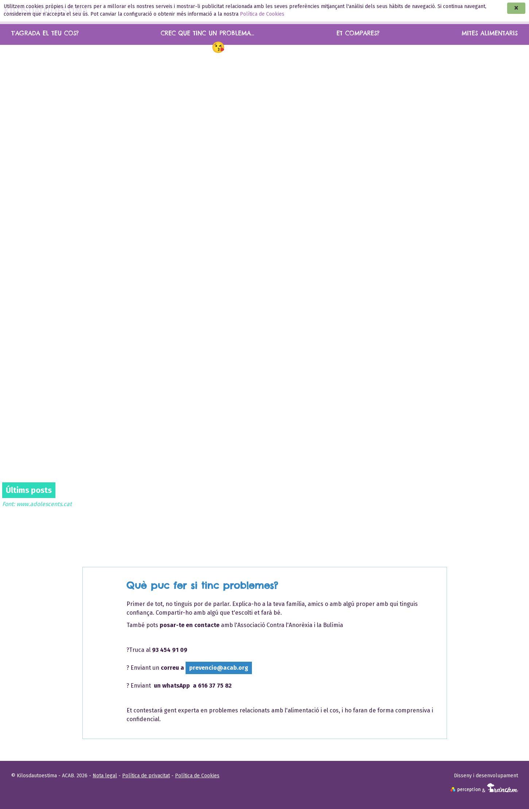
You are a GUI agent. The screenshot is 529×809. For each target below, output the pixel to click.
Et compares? (358, 33)
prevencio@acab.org (218, 667)
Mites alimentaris (490, 33)
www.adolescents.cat (44, 504)
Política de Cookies (262, 14)
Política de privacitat (146, 776)
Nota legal (105, 776)
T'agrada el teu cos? (45, 33)
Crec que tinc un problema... (207, 33)
